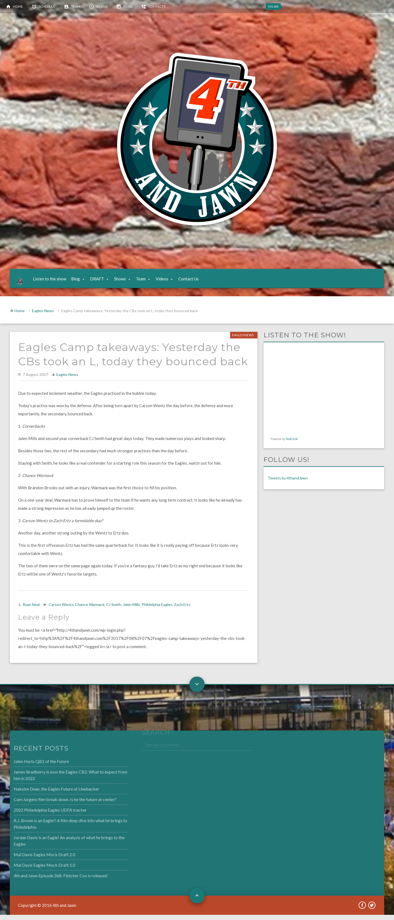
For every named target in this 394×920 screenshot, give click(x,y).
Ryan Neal (31, 610)
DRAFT (102, 281)
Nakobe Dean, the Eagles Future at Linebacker (43, 795)
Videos (102, 6)
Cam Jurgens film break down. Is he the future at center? (51, 805)
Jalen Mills (131, 610)
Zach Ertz (182, 610)
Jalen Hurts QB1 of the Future (28, 768)
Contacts (156, 6)
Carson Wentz (61, 610)
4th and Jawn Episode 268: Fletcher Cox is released (47, 878)
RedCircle (292, 444)
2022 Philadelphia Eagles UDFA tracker (37, 815)
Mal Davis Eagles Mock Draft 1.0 (31, 868)
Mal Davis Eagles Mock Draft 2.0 (31, 858)
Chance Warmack (90, 610)
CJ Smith (113, 610)
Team (75, 6)
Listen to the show (54, 281)
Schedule (47, 6)
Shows (125, 281)
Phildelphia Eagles (157, 610)
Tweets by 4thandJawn (288, 483)
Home (18, 6)
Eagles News (43, 316)
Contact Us (193, 281)
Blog (127, 6)
